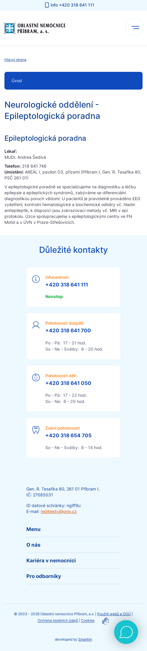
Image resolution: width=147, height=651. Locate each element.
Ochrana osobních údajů (58, 620)
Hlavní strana (15, 59)
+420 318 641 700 (68, 330)
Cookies (88, 620)
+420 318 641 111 (66, 285)
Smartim (85, 639)
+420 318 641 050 (68, 383)
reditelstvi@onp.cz (59, 511)
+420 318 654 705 (68, 435)
